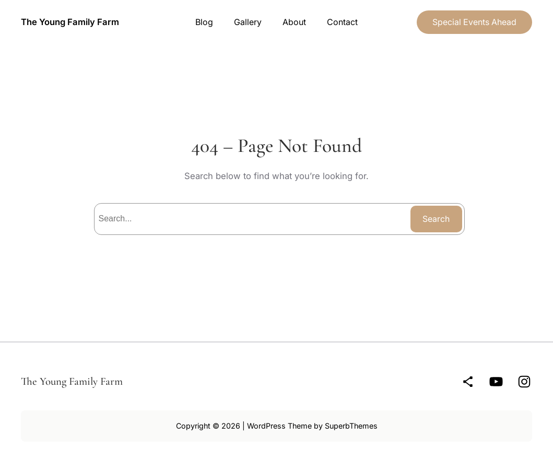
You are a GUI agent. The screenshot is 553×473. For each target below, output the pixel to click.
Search (436, 219)
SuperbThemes (351, 425)
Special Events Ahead (474, 22)
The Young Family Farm (70, 22)
